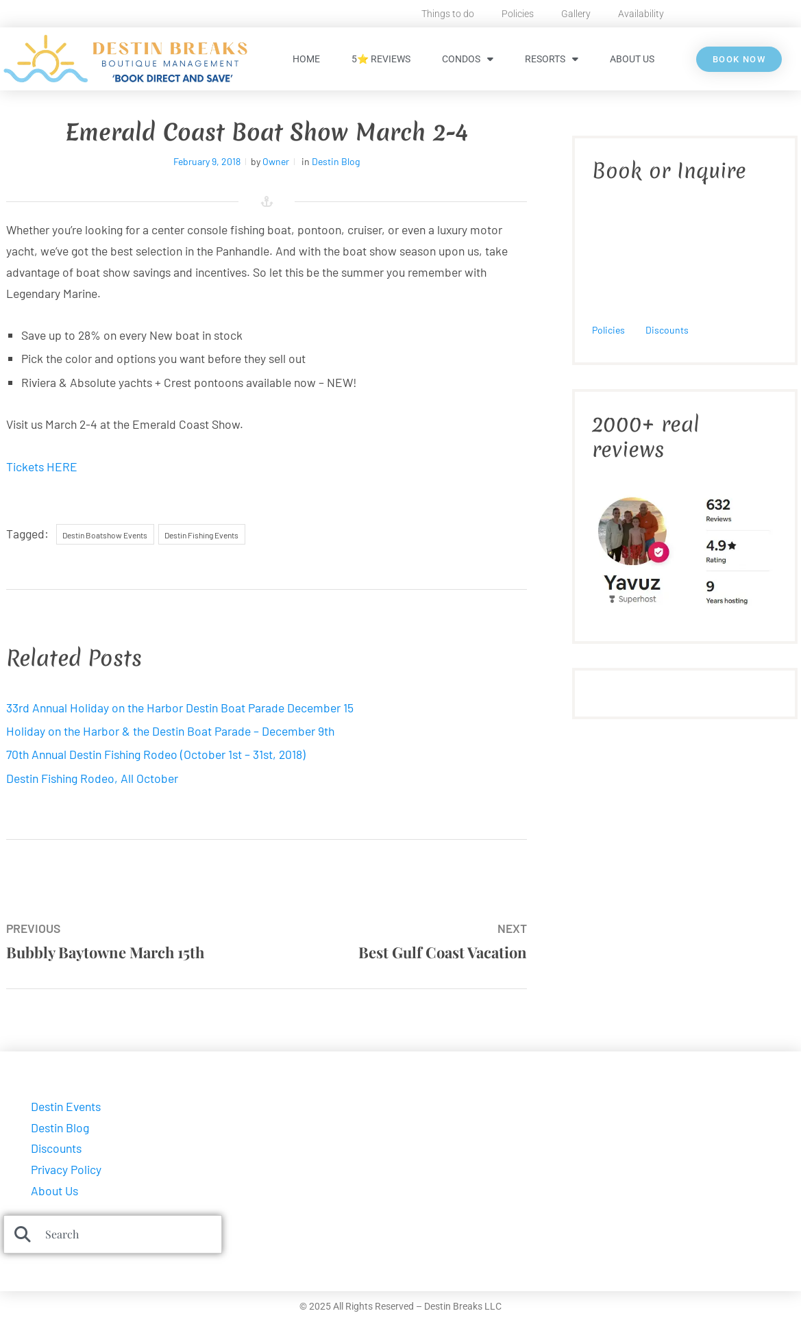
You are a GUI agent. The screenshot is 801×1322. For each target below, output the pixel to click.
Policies (518, 13)
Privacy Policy (66, 1169)
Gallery (576, 13)
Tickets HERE (41, 466)
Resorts (551, 59)
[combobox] (112, 1234)
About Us (632, 58)
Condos (467, 59)
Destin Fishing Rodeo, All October (92, 778)
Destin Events (66, 1106)
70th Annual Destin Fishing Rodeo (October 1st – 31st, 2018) (156, 754)
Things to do (447, 13)
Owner (275, 161)
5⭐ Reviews (381, 58)
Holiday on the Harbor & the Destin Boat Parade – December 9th (170, 730)
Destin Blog (336, 161)
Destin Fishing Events (201, 535)
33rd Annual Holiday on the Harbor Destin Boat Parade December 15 (180, 707)
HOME (306, 58)
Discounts (667, 330)
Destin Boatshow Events (104, 535)
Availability (641, 13)
